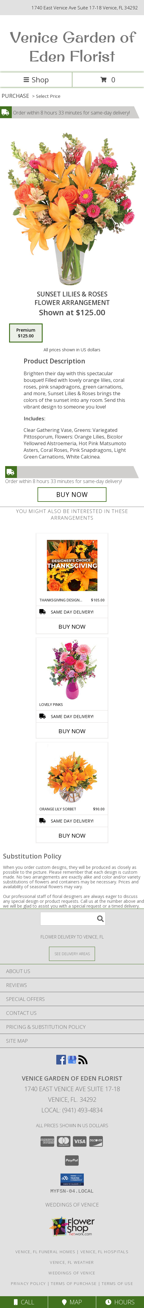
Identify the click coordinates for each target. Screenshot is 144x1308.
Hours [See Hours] (120, 1302)
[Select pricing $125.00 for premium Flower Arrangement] (26, 333)
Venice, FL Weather (72, 1262)
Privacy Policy (28, 1283)
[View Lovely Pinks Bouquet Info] (72, 670)
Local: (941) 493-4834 (72, 1110)
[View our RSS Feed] (83, 1062)
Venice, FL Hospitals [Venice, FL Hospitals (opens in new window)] (104, 1251)
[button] (72, 1180)
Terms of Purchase (74, 1283)
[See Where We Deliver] (72, 953)
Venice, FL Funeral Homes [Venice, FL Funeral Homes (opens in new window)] (45, 1251)
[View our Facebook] (61, 1062)
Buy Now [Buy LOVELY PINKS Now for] (72, 731)
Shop (36, 79)
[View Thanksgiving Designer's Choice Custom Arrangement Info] (72, 565)
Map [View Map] (72, 1302)
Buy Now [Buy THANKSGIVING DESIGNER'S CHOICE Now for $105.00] (72, 627)
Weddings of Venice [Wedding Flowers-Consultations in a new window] (72, 1204)
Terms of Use (117, 1283)
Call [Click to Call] (24, 1302)
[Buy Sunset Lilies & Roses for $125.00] (72, 494)
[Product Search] (73, 919)
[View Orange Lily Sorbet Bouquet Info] (72, 774)
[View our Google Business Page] (72, 1062)
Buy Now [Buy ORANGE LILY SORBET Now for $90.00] (72, 835)
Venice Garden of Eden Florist (72, 46)
